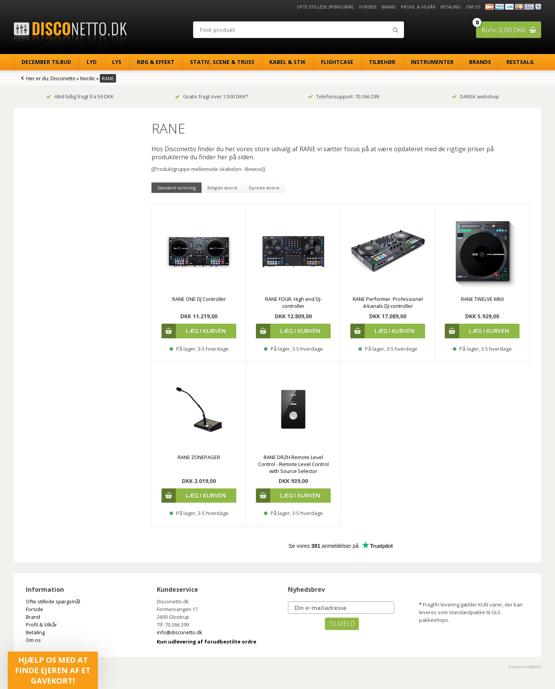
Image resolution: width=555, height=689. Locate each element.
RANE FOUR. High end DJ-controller (293, 302)
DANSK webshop (475, 96)
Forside (368, 7)
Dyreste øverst (264, 188)
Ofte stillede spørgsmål (325, 7)
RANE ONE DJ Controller (199, 299)
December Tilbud (46, 62)
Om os (473, 7)
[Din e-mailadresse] (341, 607)
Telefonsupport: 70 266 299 (343, 96)
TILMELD (342, 624)
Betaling (451, 7)
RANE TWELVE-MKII (482, 299)
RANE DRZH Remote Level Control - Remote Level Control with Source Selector (293, 464)
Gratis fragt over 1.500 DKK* (211, 96)
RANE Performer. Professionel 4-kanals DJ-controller (388, 302)
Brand (389, 7)
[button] (53, 670)
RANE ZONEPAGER (199, 457)
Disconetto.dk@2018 (524, 666)
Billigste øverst (222, 188)
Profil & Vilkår (418, 7)
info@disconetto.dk (179, 632)
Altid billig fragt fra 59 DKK (80, 96)
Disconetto (63, 78)
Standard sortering (176, 188)
